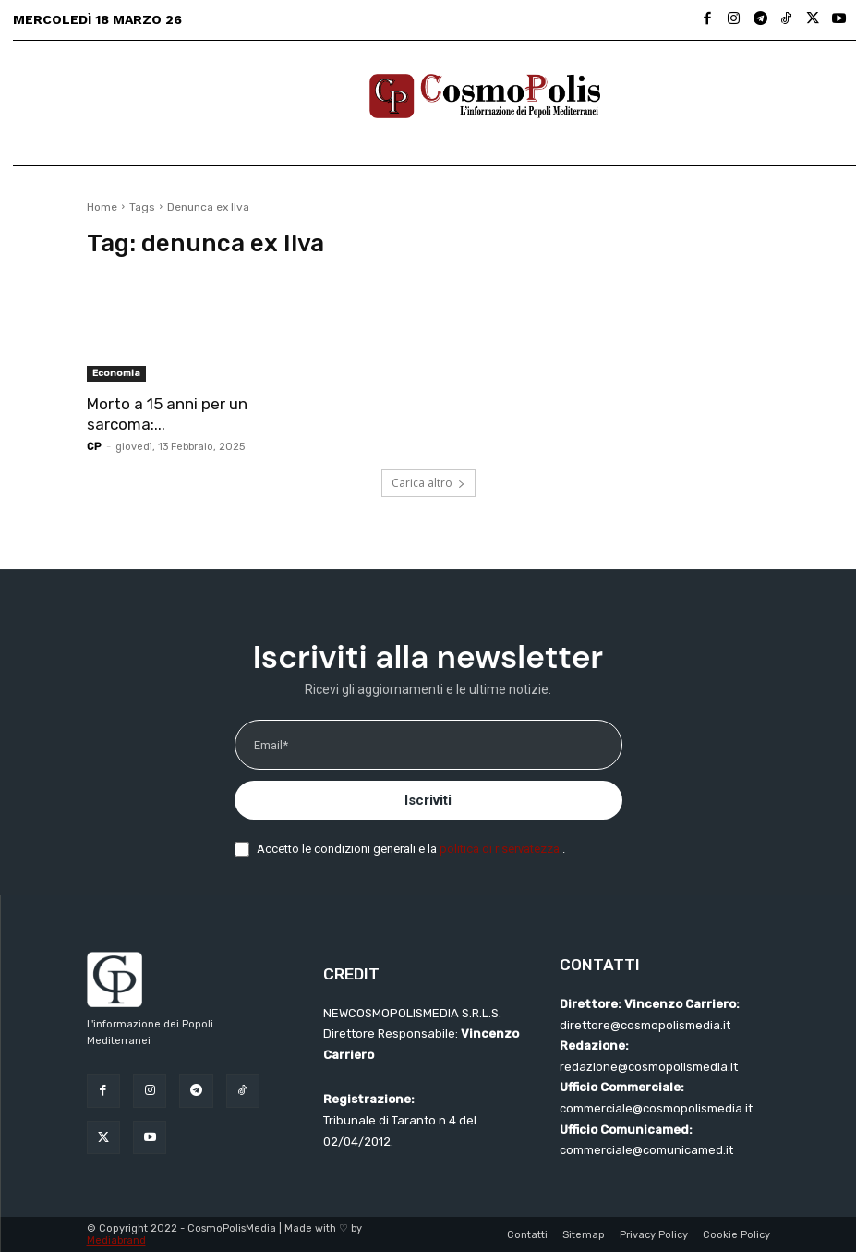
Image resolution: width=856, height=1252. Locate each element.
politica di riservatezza (501, 849)
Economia (116, 373)
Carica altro (428, 483)
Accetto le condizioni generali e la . (411, 849)
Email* (271, 745)
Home (102, 207)
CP (94, 447)
